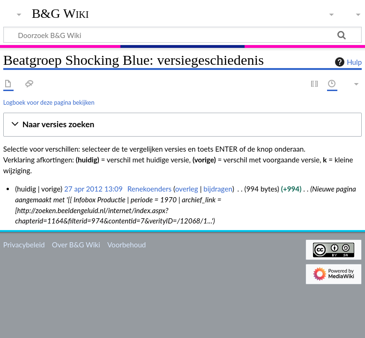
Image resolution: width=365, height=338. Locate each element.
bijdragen (217, 188)
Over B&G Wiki (76, 244)
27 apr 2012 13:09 (93, 188)
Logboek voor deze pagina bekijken (49, 102)
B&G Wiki (60, 13)
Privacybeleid (24, 244)
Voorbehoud (126, 244)
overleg (186, 188)
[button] (182, 124)
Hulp (347, 62)
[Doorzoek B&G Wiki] (182, 34)
